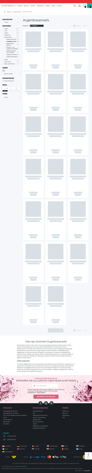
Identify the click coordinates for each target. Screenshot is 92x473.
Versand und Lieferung (39, 417)
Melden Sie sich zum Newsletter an (46, 380)
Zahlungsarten (37, 419)
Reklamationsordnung (39, 428)
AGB (63, 417)
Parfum (20, 6)
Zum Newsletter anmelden (46, 396)
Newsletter (6, 424)
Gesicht (33, 6)
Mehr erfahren (41, 392)
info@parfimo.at (11, 439)
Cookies (35, 424)
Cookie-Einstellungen (20, 466)
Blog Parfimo (6, 421)
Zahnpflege (40, 6)
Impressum (65, 411)
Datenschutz (65, 415)
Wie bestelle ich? (7, 419)
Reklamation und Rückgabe (40, 426)
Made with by (82, 470)
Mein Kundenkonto (38, 421)
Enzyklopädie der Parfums (10, 411)
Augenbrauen (17, 11)
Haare (53, 6)
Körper (48, 6)
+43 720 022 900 (11, 436)
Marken (59, 6)
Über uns (64, 413)
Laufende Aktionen (38, 411)
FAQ (34, 413)
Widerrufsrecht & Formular (40, 415)
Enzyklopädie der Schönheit (10, 413)
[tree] (10, 46)
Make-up (9, 11)
